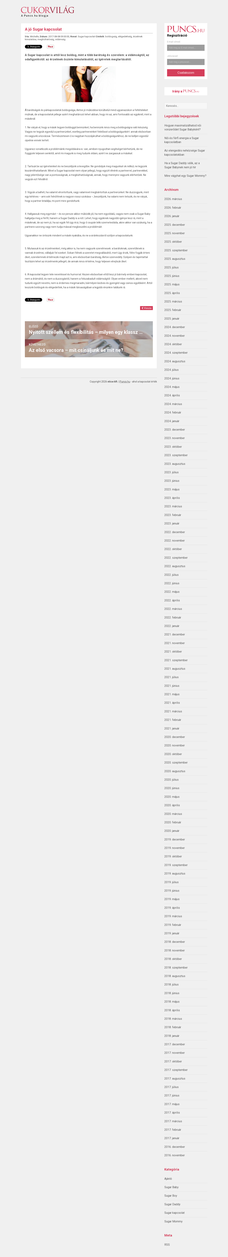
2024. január (171, 421)
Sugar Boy (170, 1195)
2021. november (174, 643)
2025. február (172, 310)
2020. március (173, 814)
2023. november (174, 438)
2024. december (174, 327)
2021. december (174, 634)
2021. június (171, 686)
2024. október (173, 344)
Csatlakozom (186, 72)
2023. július (171, 472)
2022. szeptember (176, 557)
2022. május (172, 591)
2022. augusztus (174, 566)
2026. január (171, 216)
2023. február (172, 515)
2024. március (173, 404)
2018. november (174, 950)
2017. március (173, 1121)
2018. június (171, 993)
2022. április (172, 600)
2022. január (171, 626)
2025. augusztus (174, 259)
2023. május (172, 489)
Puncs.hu (125, 381)
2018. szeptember (176, 967)
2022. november (174, 540)
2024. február (172, 412)
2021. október (173, 651)
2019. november (174, 848)
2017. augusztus (174, 1078)
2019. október (173, 856)
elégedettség (125, 36)
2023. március (173, 506)
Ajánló (168, 1178)
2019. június (171, 890)
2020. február (172, 822)
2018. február (172, 1027)
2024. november (174, 335)
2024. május (172, 387)
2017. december (174, 1044)
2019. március (173, 916)
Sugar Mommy (173, 1221)
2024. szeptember (176, 352)
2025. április (172, 293)
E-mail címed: (174, 42)
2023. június (171, 480)
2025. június (171, 276)
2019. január (171, 933)
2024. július (171, 369)
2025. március (173, 301)
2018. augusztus (174, 976)
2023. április (172, 498)
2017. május (172, 1104)
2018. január (171, 1036)
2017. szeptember (176, 1070)
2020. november (174, 745)
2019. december (174, 839)
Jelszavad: (172, 56)
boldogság (111, 36)
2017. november (174, 1052)
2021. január (171, 728)
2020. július (171, 779)
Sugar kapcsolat (174, 1212)
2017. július (171, 1087)
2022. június (171, 583)
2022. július (171, 575)
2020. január (171, 831)
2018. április (172, 1010)
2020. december (174, 737)
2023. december (174, 429)
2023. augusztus (174, 464)
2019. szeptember (176, 865)
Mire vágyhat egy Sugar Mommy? (185, 175)
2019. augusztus (174, 873)
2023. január (171, 523)
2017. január (171, 1138)
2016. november (174, 1155)
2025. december (174, 224)
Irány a (185, 91)
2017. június (171, 1095)
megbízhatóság (45, 39)
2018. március (173, 1018)
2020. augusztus (174, 771)
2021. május (172, 694)
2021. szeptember (176, 660)
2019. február (172, 925)
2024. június (171, 378)
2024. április (172, 395)
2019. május (172, 899)
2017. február (172, 1129)
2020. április (172, 805)
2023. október (173, 446)
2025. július (171, 267)
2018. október (173, 959)
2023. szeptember (176, 455)
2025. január (171, 318)
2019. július (171, 882)
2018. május (172, 1001)
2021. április (172, 702)
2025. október (173, 241)
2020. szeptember (176, 762)
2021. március (173, 711)
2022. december (174, 532)
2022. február (172, 617)
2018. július (171, 984)
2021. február (172, 720)
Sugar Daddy (172, 1204)
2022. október (173, 549)
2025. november (174, 233)
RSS (167, 1244)
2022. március (173, 609)
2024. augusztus (174, 361)
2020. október (173, 754)
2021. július (171, 677)
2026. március (173, 199)
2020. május (172, 796)
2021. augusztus (174, 668)
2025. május (172, 284)
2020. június (171, 788)
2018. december (174, 942)
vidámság (60, 39)
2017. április (172, 1112)
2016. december (174, 1147)
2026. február (172, 207)
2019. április (172, 907)
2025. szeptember (176, 250)
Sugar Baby (171, 1187)
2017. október (173, 1061)
